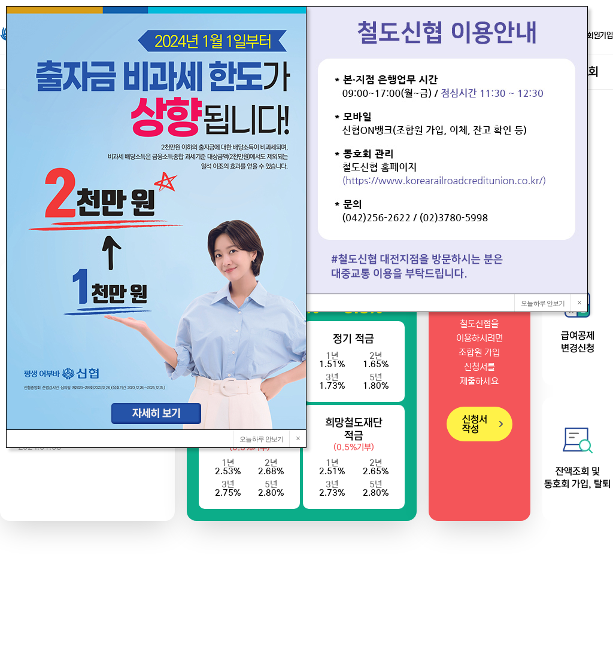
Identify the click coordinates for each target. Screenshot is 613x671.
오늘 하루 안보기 (543, 303)
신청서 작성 (474, 424)
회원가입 (594, 35)
